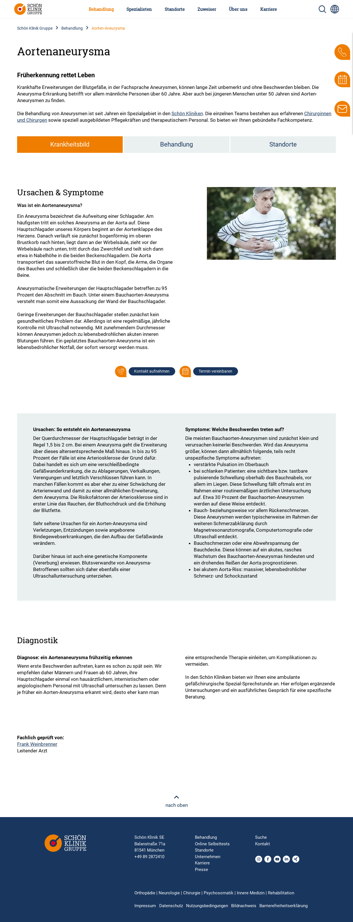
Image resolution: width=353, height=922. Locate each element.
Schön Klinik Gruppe (35, 28)
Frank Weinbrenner (37, 744)
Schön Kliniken (187, 113)
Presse (201, 869)
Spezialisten (139, 9)
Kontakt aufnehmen (152, 371)
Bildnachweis (243, 905)
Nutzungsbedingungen (207, 905)
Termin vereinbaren (215, 371)
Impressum (145, 905)
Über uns (238, 9)
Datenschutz (171, 905)
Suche (261, 837)
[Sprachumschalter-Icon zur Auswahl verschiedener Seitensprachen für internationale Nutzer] (334, 9)
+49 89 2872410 (149, 856)
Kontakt (262, 843)
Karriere (268, 9)
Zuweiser (206, 9)
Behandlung (101, 9)
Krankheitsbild (69, 144)
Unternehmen (207, 856)
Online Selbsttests (212, 843)
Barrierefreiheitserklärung (283, 905)
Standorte (175, 9)
